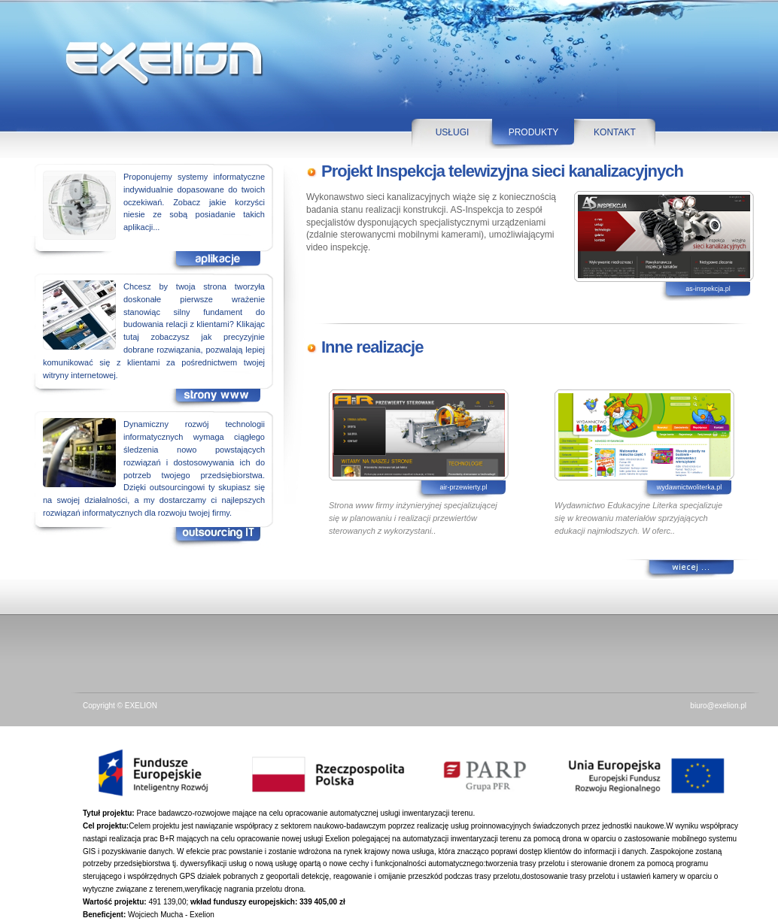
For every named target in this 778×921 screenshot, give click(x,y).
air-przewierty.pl (464, 487)
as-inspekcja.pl (708, 288)
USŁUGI (453, 132)
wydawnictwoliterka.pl (689, 487)
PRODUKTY (534, 132)
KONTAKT (615, 132)
